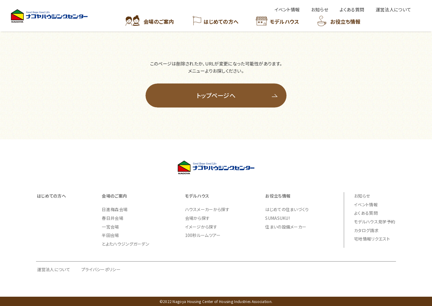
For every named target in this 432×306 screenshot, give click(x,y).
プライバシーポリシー (101, 269)
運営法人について (53, 269)
